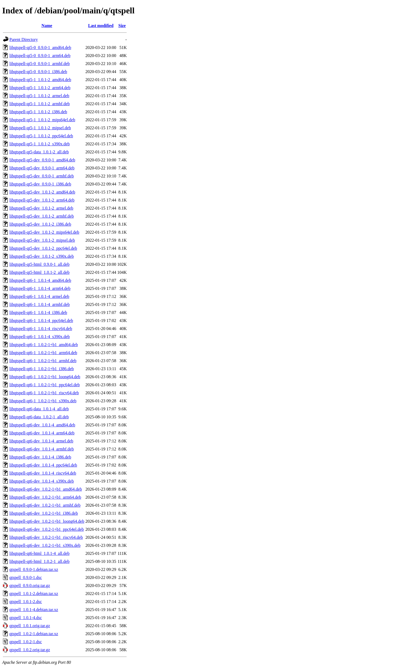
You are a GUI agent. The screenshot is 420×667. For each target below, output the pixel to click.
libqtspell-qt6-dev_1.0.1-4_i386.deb (40, 457)
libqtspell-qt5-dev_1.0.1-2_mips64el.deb (44, 232)
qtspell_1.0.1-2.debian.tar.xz (33, 593)
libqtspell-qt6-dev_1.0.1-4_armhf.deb (41, 449)
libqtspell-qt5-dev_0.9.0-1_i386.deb (40, 184)
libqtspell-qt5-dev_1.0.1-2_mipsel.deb (42, 240)
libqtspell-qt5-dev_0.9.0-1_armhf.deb (41, 176)
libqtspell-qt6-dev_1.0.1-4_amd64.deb (42, 425)
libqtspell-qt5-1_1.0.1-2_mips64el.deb (42, 120)
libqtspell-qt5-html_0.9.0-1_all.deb (39, 264)
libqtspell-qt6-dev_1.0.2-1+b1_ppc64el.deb (46, 529)
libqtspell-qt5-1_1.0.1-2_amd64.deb (40, 79)
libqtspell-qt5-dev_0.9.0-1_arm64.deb (41, 168)
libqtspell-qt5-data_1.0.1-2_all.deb (39, 152)
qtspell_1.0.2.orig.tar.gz (29, 649)
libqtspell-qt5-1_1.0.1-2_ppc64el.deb (41, 136)
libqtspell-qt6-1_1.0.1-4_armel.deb (39, 296)
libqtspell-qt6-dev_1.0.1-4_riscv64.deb (42, 473)
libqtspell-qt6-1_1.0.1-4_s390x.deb (39, 336)
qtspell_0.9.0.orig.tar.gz (29, 585)
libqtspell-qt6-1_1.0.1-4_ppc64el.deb (41, 320)
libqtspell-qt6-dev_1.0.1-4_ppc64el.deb (43, 465)
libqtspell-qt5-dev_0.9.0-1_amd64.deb (42, 160)
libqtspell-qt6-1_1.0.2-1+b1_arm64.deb (43, 352)
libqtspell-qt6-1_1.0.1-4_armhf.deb (39, 304)
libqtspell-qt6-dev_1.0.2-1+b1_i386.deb (43, 513)
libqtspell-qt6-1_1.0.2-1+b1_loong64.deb (44, 376)
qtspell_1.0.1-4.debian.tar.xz (33, 609)
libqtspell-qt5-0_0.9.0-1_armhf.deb (39, 63)
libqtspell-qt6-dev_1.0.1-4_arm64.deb (41, 433)
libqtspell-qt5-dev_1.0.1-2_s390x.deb (41, 256)
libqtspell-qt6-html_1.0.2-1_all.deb (39, 561)
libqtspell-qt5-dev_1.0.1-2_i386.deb (40, 224)
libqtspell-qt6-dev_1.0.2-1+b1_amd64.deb (45, 489)
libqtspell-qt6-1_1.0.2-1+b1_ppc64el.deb (44, 384)
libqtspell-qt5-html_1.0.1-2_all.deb (39, 272)
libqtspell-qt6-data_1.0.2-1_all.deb (39, 417)
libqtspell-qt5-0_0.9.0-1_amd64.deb (40, 47)
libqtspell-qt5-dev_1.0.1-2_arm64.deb (41, 200)
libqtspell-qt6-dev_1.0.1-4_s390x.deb (41, 481)
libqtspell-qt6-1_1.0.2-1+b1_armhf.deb (42, 360)
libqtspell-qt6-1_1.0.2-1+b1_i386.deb (41, 368)
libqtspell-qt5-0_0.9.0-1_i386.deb (38, 71)
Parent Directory (23, 39)
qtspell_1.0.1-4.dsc (25, 617)
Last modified (101, 25)
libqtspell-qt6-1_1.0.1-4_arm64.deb (39, 288)
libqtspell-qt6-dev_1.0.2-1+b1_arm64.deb (45, 497)
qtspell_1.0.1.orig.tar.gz (29, 625)
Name (47, 25)
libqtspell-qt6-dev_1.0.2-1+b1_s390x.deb (44, 545)
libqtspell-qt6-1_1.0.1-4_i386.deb (38, 312)
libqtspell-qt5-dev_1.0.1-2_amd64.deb (42, 192)
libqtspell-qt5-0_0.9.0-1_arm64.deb (39, 55)
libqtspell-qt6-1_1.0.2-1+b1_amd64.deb (43, 344)
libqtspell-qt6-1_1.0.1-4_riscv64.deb (40, 328)
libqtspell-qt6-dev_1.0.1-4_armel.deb (41, 441)
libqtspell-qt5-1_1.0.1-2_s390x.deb (39, 144)
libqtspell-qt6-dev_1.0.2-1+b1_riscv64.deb (46, 537)
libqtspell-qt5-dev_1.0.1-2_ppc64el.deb (43, 248)
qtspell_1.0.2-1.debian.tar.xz (33, 633)
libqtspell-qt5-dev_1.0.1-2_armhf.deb (41, 216)
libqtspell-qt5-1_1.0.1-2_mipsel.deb (40, 128)
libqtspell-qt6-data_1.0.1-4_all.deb (39, 409)
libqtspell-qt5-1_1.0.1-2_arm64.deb (39, 87)
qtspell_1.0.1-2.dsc (25, 601)
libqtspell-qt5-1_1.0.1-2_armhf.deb (39, 103)
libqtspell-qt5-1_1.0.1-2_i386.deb (38, 111)
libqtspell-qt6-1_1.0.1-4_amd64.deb (40, 280)
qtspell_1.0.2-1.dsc (25, 641)
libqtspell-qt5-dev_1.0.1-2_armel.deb (41, 208)
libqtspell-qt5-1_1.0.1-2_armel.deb (39, 95)
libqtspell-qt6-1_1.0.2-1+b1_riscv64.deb (44, 393)
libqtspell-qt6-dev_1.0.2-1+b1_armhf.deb (44, 505)
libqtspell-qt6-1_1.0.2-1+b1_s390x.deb (42, 401)
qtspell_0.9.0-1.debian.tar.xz (33, 569)
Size (122, 25)
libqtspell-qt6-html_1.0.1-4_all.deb (39, 553)
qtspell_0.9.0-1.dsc (25, 577)
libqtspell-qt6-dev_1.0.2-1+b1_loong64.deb (46, 521)
